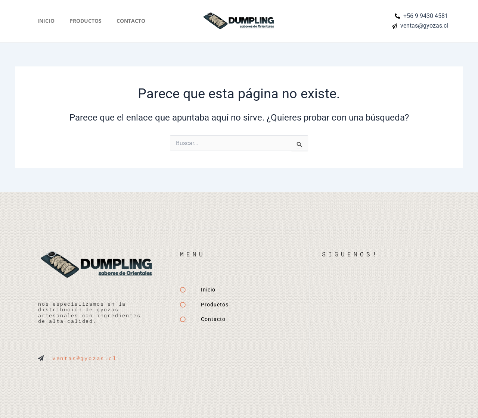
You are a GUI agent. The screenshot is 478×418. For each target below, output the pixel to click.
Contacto (131, 20)
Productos (85, 20)
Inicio (46, 20)
